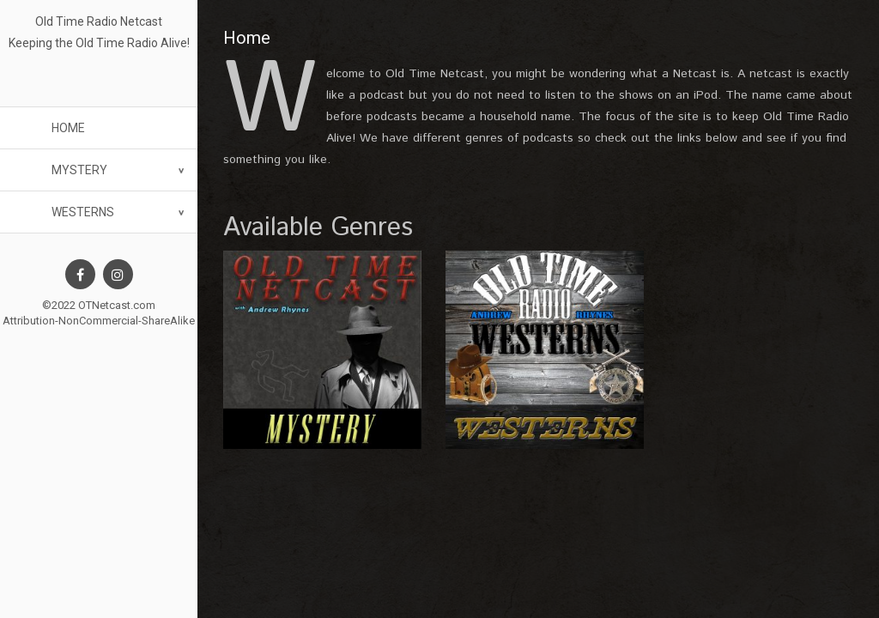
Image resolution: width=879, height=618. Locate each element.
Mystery (79, 170)
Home (68, 128)
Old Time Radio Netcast (98, 21)
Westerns (83, 212)
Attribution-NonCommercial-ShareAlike (99, 320)
